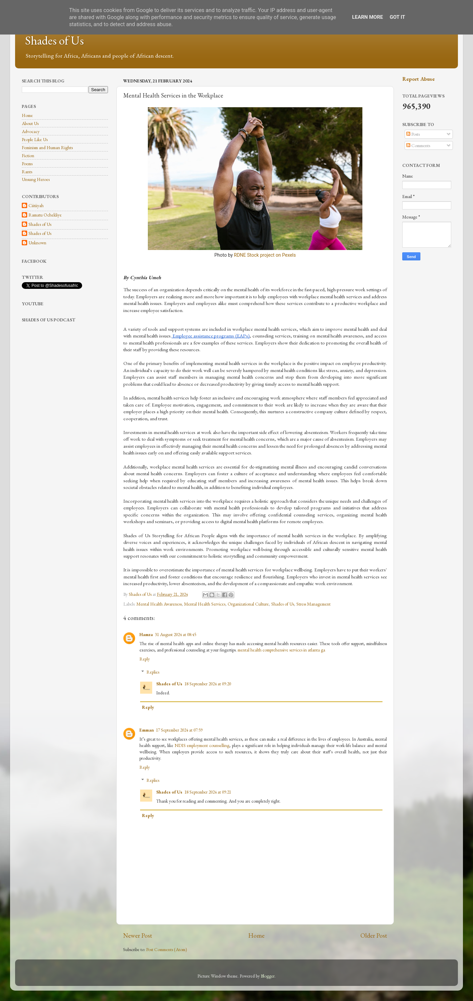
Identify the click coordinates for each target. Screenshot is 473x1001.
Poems (27, 164)
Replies (152, 672)
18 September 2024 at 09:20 (207, 684)
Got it (397, 17)
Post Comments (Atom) (166, 949)
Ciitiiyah (36, 205)
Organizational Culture (248, 604)
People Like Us (35, 139)
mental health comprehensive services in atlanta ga (281, 650)
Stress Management (313, 604)
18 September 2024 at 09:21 (207, 792)
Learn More (367, 17)
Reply (144, 659)
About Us (30, 123)
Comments (418, 145)
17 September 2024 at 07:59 (179, 730)
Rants (27, 172)
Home (256, 935)
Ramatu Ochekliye (45, 215)
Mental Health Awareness (159, 604)
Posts (413, 134)
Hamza (146, 634)
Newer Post (137, 935)
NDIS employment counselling (202, 745)
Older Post (373, 935)
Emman (146, 730)
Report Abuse (418, 78)
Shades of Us (54, 40)
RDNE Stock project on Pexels (265, 255)
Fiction (28, 155)
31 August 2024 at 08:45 (175, 634)
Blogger (268, 976)
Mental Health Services (204, 604)
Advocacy (31, 131)
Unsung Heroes (36, 179)
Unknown (37, 243)
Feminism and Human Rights (47, 147)
